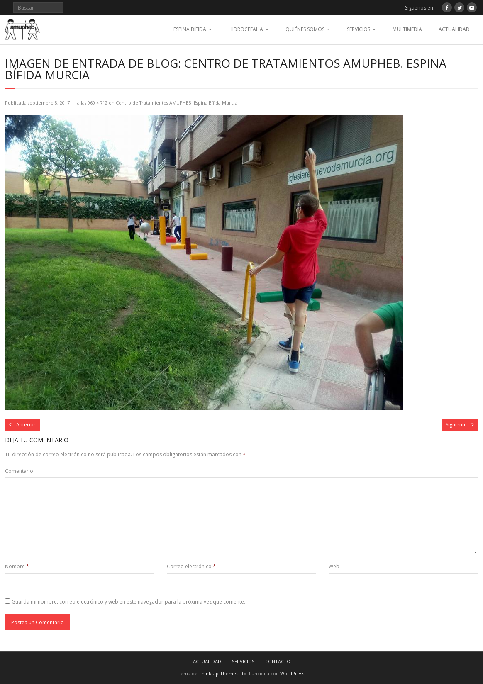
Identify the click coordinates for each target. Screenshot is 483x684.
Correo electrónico (191, 566)
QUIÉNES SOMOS (304, 29)
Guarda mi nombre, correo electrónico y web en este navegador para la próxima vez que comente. (128, 601)
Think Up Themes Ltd (222, 673)
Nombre (17, 566)
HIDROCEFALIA (246, 29)
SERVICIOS (358, 29)
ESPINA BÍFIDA (189, 29)
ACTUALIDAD (454, 29)
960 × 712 (97, 103)
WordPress (292, 673)
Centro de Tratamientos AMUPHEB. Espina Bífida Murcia (176, 103)
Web (334, 566)
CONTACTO (277, 661)
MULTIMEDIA (407, 29)
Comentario (19, 471)
